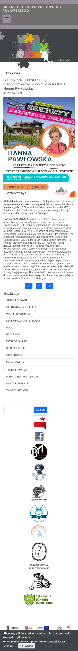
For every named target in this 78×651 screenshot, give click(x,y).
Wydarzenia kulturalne (22, 376)
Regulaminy (14, 334)
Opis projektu (15, 355)
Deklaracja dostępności (23, 320)
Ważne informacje (18, 314)
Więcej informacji (57, 642)
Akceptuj (8, 647)
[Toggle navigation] (7, 19)
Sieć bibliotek (15, 348)
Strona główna (12, 73)
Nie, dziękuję (26, 647)
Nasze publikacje (17, 383)
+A (28, 285)
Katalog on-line (17, 341)
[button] (39, 147)
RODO (9, 327)
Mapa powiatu (15, 361)
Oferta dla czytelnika (21, 307)
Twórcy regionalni (19, 390)
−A (49, 285)
